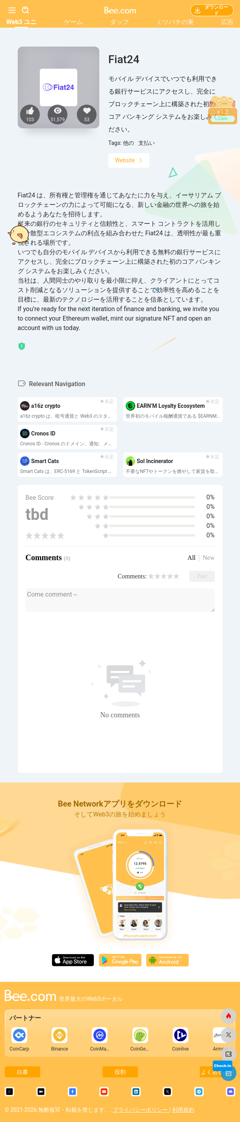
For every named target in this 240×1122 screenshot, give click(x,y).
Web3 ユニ (21, 22)
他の (128, 143)
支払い (146, 143)
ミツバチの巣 (175, 22)
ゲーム (73, 22)
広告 (227, 22)
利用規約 (183, 1110)
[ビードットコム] (228, 1016)
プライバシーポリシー (141, 1110)
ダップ (119, 22)
